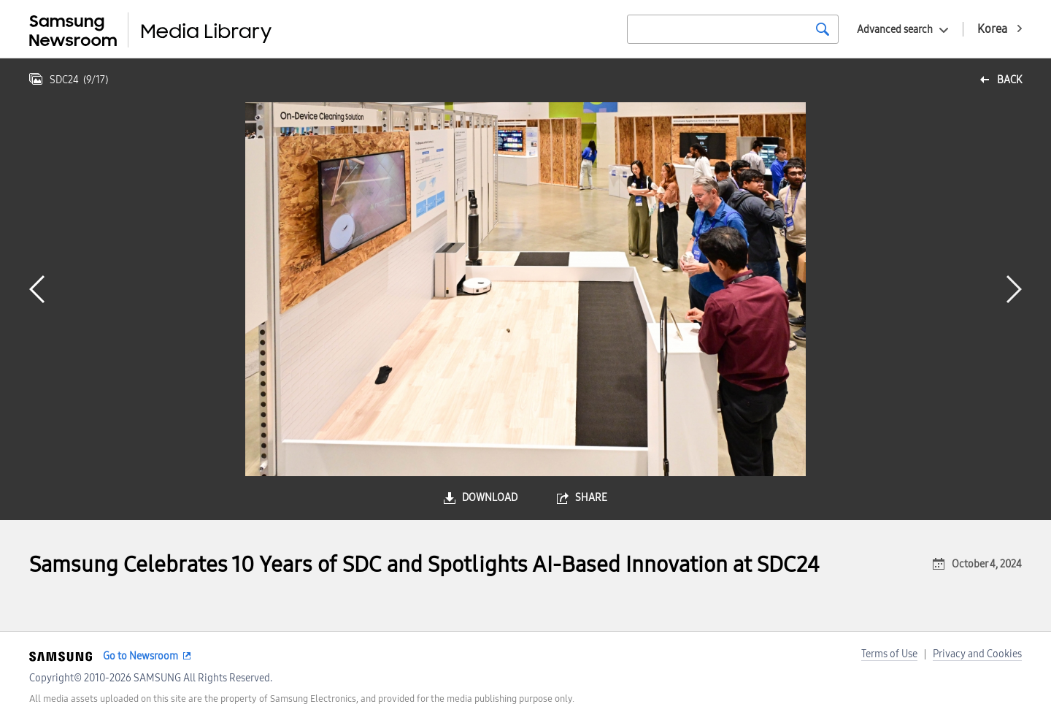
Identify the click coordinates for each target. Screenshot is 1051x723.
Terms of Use (889, 654)
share (591, 497)
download (489, 497)
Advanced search (895, 29)
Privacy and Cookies (977, 654)
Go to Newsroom (140, 656)
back (1009, 80)
